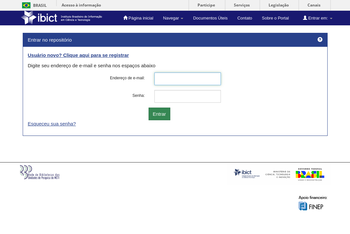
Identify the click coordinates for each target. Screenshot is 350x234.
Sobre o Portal (275, 18)
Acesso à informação (81, 5)
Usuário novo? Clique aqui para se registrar (78, 55)
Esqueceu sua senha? (52, 123)
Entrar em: (317, 17)
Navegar (173, 18)
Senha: (138, 95)
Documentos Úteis (210, 18)
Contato (244, 18)
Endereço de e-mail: (127, 78)
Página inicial (138, 17)
